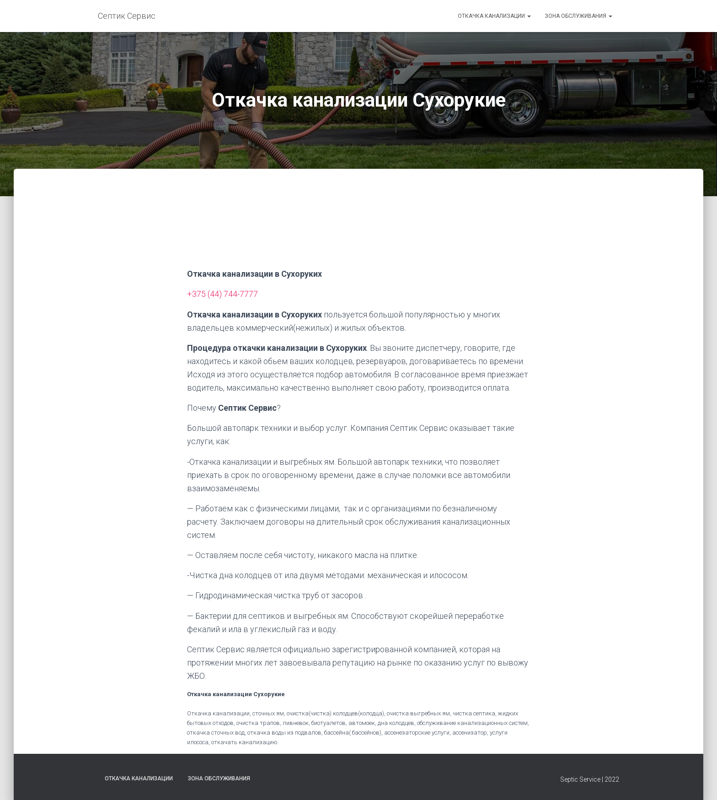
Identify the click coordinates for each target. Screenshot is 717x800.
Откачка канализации (494, 16)
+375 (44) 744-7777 (222, 294)
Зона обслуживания (578, 16)
